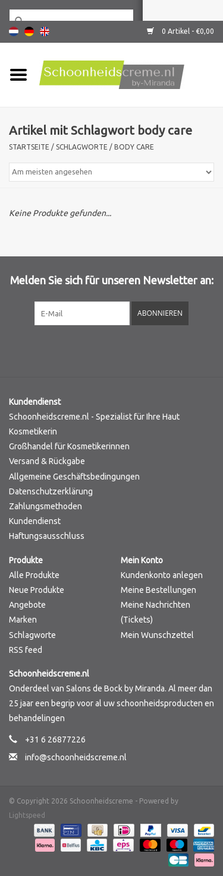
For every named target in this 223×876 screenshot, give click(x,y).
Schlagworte (82, 147)
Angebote (27, 605)
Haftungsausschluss (46, 536)
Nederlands (13, 31)
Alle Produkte (34, 575)
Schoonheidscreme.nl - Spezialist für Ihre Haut (94, 416)
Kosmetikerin (33, 431)
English (44, 31)
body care (134, 147)
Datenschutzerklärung (51, 491)
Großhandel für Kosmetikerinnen (69, 446)
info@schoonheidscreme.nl (76, 757)
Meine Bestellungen (158, 590)
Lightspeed (27, 815)
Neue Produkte (36, 590)
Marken (23, 619)
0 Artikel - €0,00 (180, 31)
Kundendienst (35, 521)
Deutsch (29, 31)
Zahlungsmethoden (45, 506)
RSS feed (25, 650)
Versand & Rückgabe (47, 461)
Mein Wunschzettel (157, 635)
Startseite (29, 147)
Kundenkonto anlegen (162, 575)
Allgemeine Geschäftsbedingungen (74, 476)
